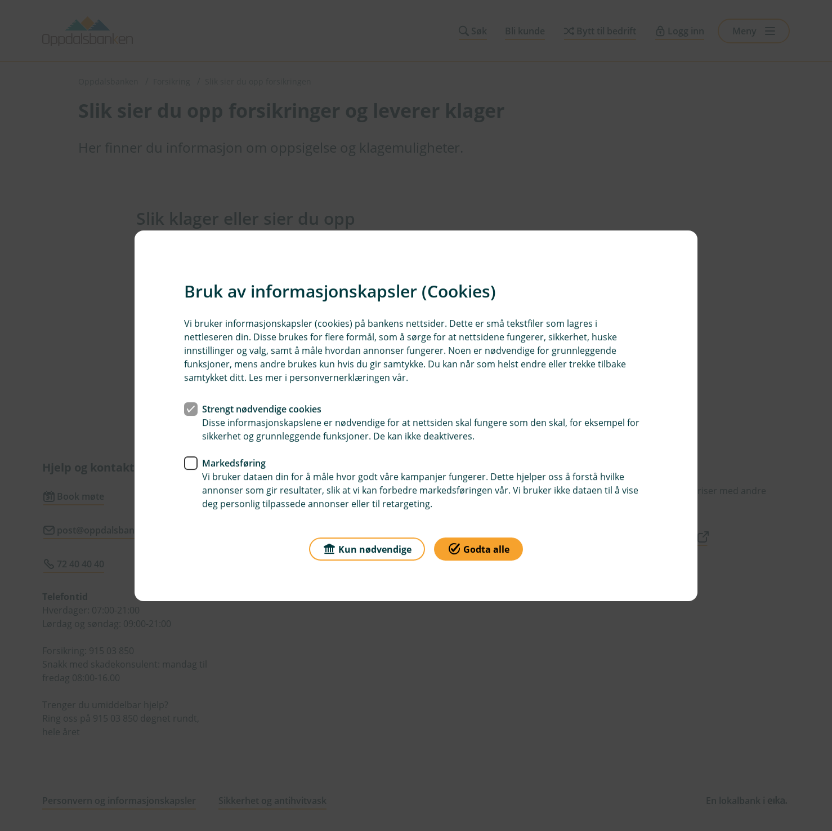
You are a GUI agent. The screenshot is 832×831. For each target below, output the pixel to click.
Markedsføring (234, 462)
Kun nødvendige (367, 548)
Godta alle (478, 548)
